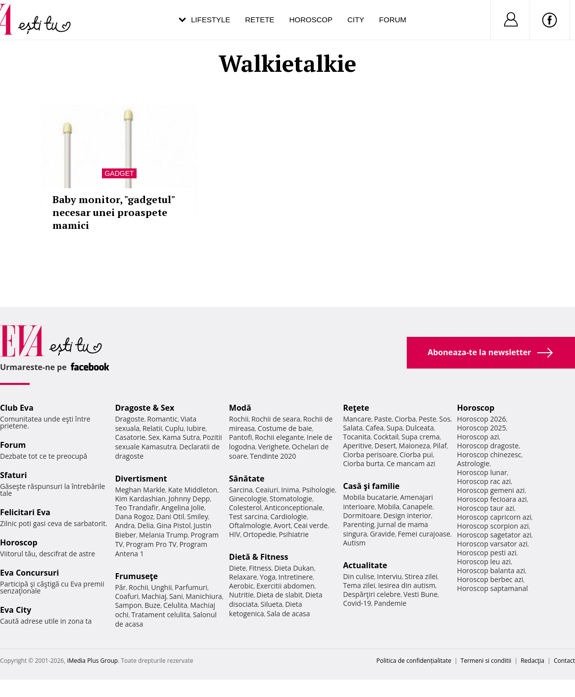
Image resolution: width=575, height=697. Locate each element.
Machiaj (154, 596)
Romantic (162, 419)
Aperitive (357, 445)
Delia (146, 525)
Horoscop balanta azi (491, 570)
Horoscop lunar (482, 472)
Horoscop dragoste (488, 445)
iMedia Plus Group (92, 660)
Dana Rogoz (134, 516)
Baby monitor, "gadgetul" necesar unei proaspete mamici (113, 212)
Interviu (389, 576)
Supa (394, 427)
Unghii (161, 587)
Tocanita (357, 436)
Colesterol (245, 507)
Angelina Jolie (182, 507)
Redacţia (532, 660)
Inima (290, 489)
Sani (176, 596)
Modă (240, 407)
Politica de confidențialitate (414, 660)
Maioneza (414, 445)
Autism (354, 542)
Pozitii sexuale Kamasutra (168, 441)
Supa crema (420, 436)
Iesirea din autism (406, 585)
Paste (383, 419)
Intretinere (295, 577)
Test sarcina (248, 516)
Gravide (382, 533)
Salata (353, 427)
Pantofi (240, 437)
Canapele (417, 506)
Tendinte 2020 (273, 456)
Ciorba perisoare (370, 454)
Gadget (119, 173)
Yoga (268, 577)
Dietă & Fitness (258, 556)
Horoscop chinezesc (489, 454)
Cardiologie (288, 516)
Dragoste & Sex (144, 407)
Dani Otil (170, 516)
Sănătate (247, 478)
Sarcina (241, 489)
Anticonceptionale (293, 507)
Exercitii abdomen (285, 585)
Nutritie (241, 594)
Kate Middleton (193, 489)
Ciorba (405, 419)
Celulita (175, 605)
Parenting (358, 524)
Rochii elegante (279, 437)
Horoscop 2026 (481, 419)
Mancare (357, 419)
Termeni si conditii (486, 660)
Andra (125, 525)
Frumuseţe (136, 576)
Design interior (407, 515)
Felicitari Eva (25, 512)
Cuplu (174, 428)
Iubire (196, 428)
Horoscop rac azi (484, 481)
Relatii (152, 428)
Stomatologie (291, 498)
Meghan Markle (140, 489)
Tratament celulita (160, 614)
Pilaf (440, 445)
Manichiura (204, 596)
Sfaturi (13, 475)
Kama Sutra (180, 437)
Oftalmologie (250, 525)
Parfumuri (191, 587)
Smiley (197, 516)
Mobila (388, 506)
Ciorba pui (416, 454)
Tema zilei (359, 585)
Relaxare (243, 577)
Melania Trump (163, 534)
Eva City (15, 609)
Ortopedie (259, 534)
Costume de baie (285, 428)
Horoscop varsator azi (492, 543)
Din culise (358, 576)
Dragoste (129, 419)
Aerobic (241, 585)
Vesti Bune (420, 594)
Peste (427, 419)
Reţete (356, 407)
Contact (564, 660)
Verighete (273, 446)
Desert (385, 445)
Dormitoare (362, 515)
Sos (444, 419)
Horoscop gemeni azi (491, 490)
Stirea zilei (421, 576)
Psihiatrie (294, 534)
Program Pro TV (151, 544)
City (355, 19)
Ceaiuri (266, 489)
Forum (392, 19)
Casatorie (130, 437)
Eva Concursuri (29, 572)
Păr (120, 587)
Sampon (128, 605)
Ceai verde (310, 525)
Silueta (272, 604)
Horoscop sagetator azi (494, 534)
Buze (152, 605)
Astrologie (473, 463)
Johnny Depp (189, 498)
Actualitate (365, 565)
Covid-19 (357, 603)
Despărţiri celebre (371, 594)
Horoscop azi (478, 436)
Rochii (138, 587)
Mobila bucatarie (370, 497)
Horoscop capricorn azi (494, 517)
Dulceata (419, 427)
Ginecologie (248, 498)
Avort (282, 525)
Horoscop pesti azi (487, 552)
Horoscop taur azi (485, 508)
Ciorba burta (363, 463)
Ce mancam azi (410, 463)
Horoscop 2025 (481, 427)
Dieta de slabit (279, 594)
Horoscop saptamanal (492, 588)
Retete (259, 19)
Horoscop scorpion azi (493, 526)
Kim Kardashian (140, 498)
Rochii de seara (275, 419)
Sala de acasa (288, 613)
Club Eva (17, 407)
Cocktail (385, 436)
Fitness (260, 568)
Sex (154, 437)
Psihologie (318, 489)
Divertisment (141, 478)
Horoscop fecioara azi (492, 499)
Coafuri (127, 596)
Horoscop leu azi (484, 561)
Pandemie (390, 603)
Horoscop (311, 19)
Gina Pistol (173, 525)
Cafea (374, 427)
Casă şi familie (371, 486)
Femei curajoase (424, 533)
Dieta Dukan (294, 568)
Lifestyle (210, 19)
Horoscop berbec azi (490, 579)
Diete (237, 568)
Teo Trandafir (136, 507)
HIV (234, 534)
